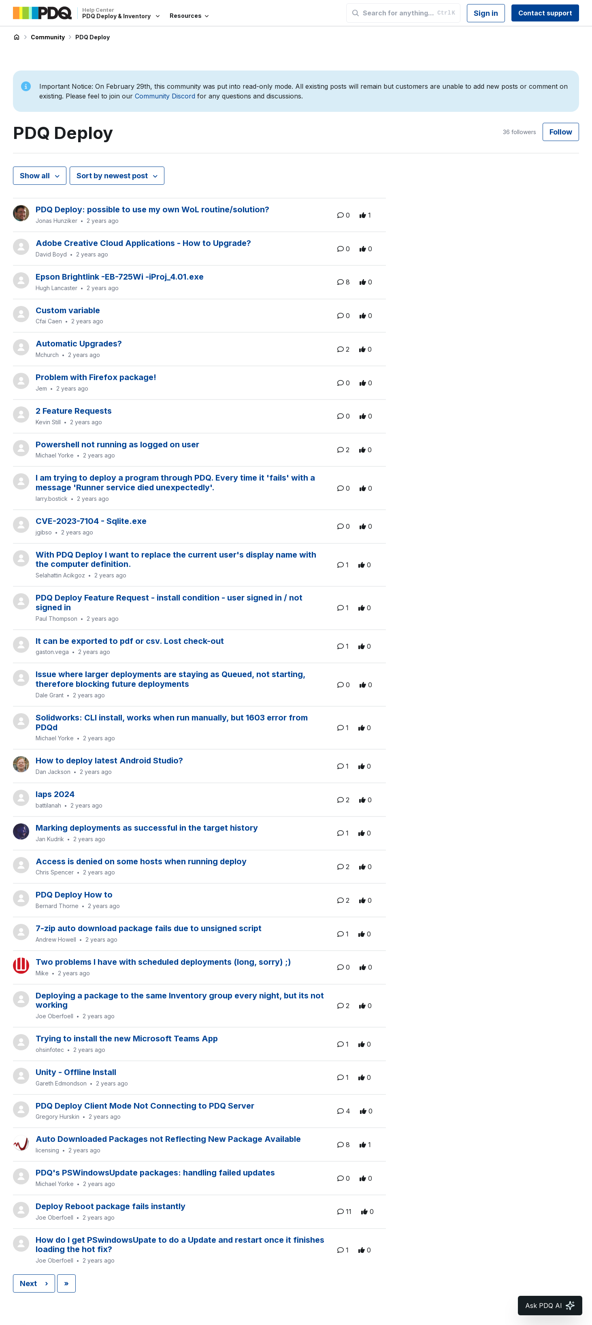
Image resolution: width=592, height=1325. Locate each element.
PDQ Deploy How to (74, 895)
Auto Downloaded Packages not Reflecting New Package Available (168, 1139)
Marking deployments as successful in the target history (147, 828)
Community (48, 37)
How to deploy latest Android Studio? (109, 760)
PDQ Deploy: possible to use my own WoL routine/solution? (152, 209)
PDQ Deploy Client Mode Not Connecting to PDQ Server (145, 1106)
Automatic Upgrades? (79, 343)
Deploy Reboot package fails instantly (110, 1206)
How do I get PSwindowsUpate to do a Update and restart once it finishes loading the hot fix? (180, 1244)
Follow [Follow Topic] (560, 132)
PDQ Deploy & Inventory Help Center (16, 37)
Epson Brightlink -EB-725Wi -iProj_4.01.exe (120, 277)
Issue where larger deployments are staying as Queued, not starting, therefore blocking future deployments (170, 679)
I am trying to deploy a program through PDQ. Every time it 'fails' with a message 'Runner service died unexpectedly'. (175, 482)
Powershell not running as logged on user (117, 444)
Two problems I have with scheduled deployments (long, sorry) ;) (163, 962)
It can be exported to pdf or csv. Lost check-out (130, 641)
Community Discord (165, 96)
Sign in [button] (486, 13)
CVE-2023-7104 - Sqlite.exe (91, 521)
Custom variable (68, 310)
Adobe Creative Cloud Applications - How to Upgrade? (143, 243)
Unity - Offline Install (76, 1072)
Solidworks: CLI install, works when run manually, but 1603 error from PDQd (172, 722)
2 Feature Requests (74, 411)
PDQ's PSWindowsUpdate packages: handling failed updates (155, 1173)
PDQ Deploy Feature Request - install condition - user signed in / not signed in (169, 602)
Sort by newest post (113, 175)
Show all (35, 175)
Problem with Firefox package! (96, 377)
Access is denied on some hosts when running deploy (141, 861)
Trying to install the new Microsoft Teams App (127, 1038)
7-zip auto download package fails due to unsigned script (149, 928)
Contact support (545, 13)
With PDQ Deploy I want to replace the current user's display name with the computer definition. (176, 559)
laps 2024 (55, 794)
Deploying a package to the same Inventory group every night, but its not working (180, 1000)
